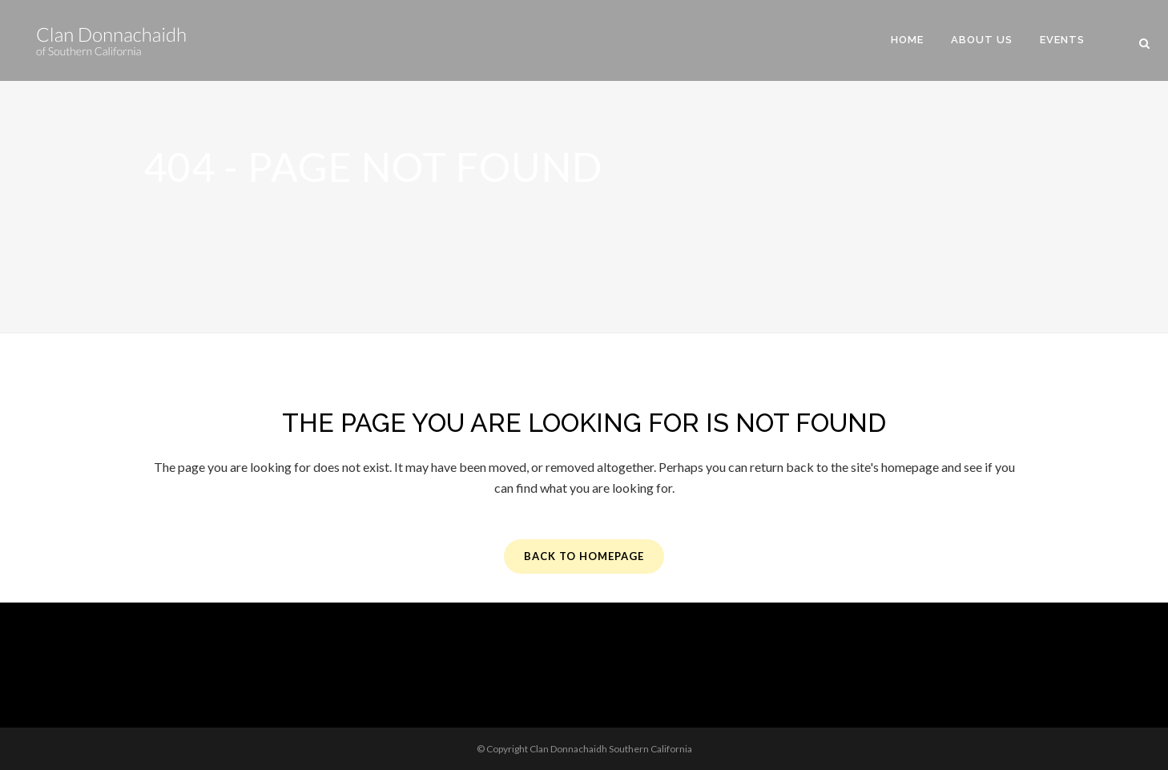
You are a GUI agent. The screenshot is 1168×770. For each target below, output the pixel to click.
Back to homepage (584, 556)
